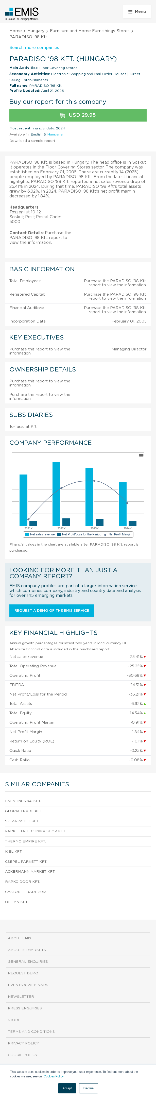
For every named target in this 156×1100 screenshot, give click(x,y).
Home (15, 31)
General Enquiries (28, 961)
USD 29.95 (78, 115)
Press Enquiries (25, 1008)
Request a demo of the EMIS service (51, 611)
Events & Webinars (28, 985)
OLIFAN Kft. (16, 902)
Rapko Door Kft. (22, 882)
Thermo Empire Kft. (25, 841)
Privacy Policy (23, 1043)
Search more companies (34, 48)
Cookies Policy (53, 1076)
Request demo (23, 973)
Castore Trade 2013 (25, 892)
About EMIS (19, 938)
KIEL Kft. (13, 851)
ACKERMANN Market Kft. (30, 871)
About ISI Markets (27, 950)
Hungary (35, 31)
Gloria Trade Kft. (24, 811)
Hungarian (55, 134)
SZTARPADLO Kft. (22, 821)
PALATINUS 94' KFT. (23, 801)
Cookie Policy (23, 1055)
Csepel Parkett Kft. (26, 862)
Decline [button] (88, 1088)
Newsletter (21, 997)
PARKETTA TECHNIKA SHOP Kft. (35, 831)
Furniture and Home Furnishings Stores (90, 31)
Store (14, 1020)
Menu (137, 12)
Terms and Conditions (31, 1032)
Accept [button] (67, 1088)
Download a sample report (32, 141)
